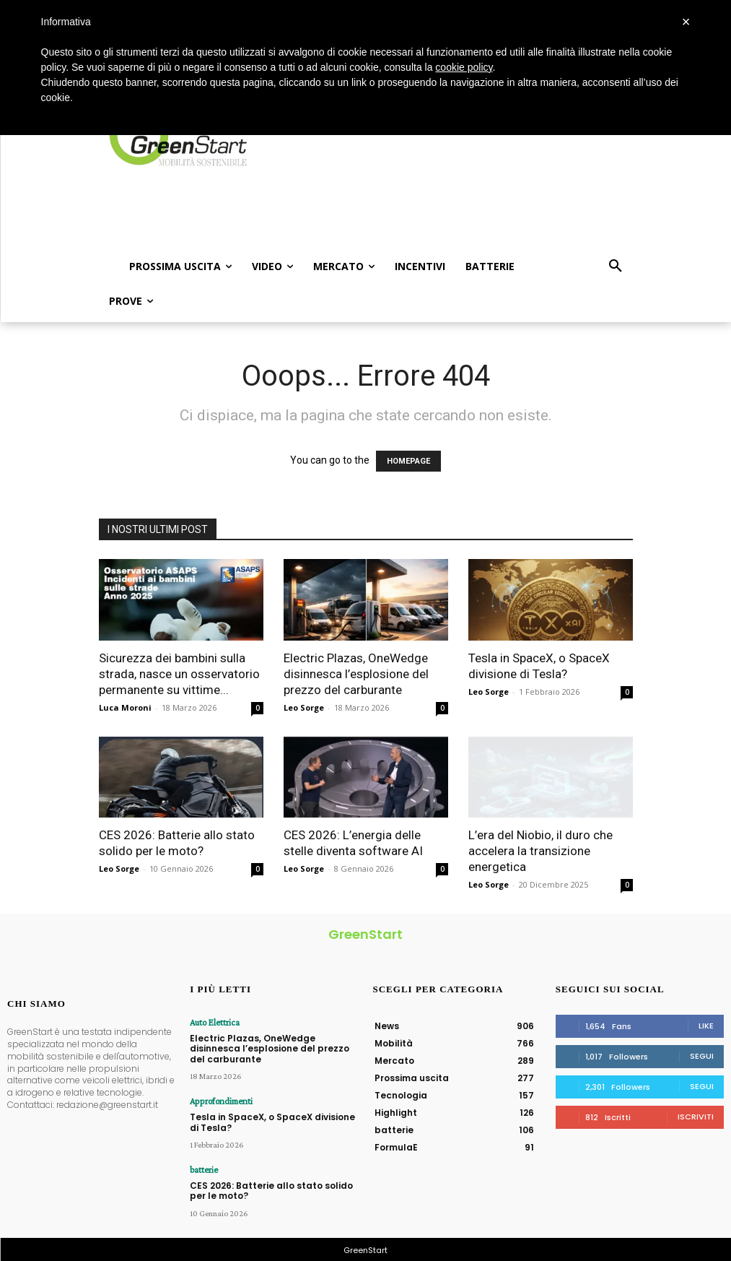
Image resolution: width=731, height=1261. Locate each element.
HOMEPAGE (408, 461)
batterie (203, 1168)
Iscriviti (696, 1116)
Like (706, 1025)
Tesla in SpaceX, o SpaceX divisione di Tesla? (272, 1120)
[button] (615, 266)
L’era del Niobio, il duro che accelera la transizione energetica (540, 851)
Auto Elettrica (213, 1022)
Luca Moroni (125, 707)
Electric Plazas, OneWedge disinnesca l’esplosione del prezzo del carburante (356, 674)
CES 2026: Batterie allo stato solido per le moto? (271, 1188)
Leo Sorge (304, 707)
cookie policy (463, 67)
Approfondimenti (219, 1100)
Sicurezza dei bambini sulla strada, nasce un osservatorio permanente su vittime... (179, 674)
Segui (702, 1056)
